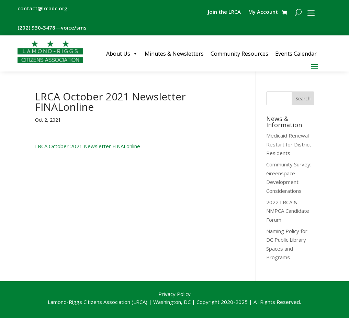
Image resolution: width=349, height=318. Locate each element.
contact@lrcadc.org (43, 8)
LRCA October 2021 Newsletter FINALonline (87, 146)
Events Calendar (296, 53)
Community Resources (239, 53)
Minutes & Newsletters (174, 53)
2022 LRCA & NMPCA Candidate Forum (287, 211)
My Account (263, 12)
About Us (122, 54)
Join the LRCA (224, 12)
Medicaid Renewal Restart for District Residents (288, 144)
